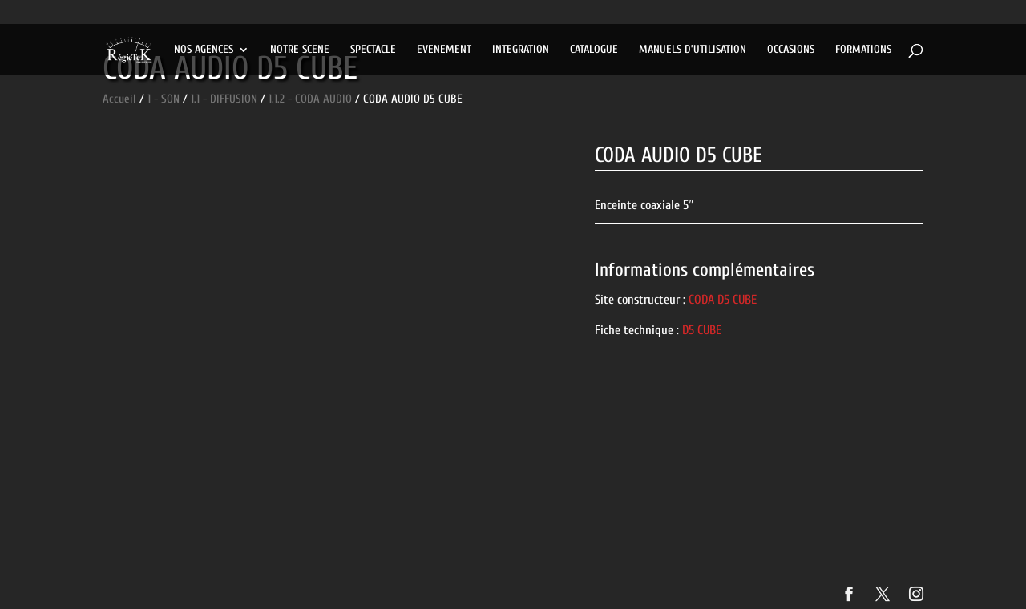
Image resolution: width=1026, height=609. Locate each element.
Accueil (119, 99)
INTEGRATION (520, 50)
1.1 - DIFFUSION (224, 99)
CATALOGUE (594, 50)
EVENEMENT (444, 50)
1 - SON (163, 99)
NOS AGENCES (203, 50)
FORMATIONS (863, 50)
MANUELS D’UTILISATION (692, 50)
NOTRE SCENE (299, 50)
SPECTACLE (373, 50)
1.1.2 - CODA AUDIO (310, 99)
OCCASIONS (790, 50)
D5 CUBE (701, 330)
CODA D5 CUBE (723, 299)
